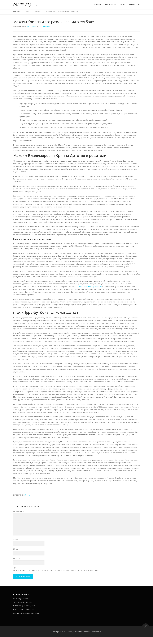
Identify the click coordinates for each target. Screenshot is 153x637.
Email (16, 549)
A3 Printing (22, 3)
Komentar (18, 511)
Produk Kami (111, 4)
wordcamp (45, 27)
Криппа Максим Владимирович (90, 286)
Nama (16, 539)
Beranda (97, 4)
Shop (122, 4)
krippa (27, 495)
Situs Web (17, 559)
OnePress (78, 632)
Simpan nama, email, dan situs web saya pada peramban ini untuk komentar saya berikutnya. (55, 571)
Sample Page (134, 4)
